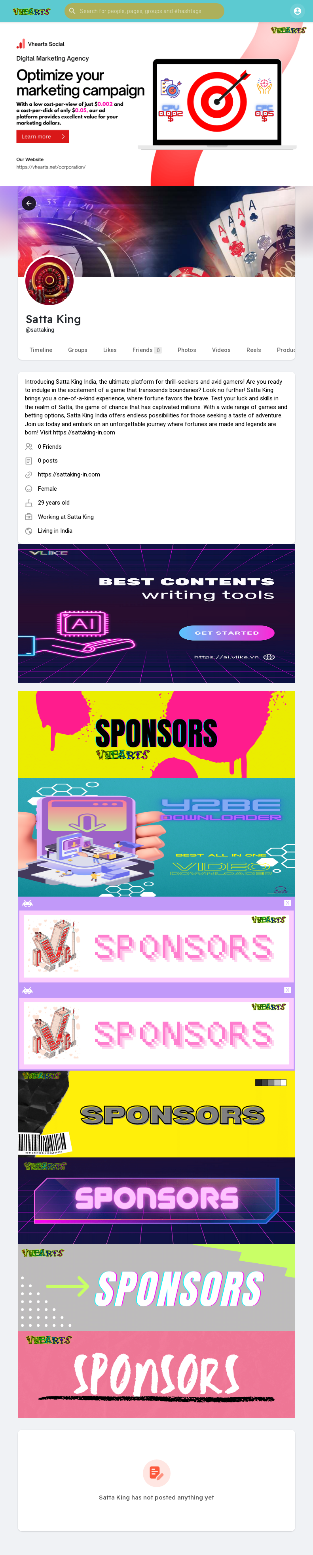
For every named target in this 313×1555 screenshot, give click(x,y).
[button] (144, 11)
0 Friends (50, 446)
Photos (187, 350)
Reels (254, 350)
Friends (147, 350)
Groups (77, 350)
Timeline (41, 350)
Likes (110, 350)
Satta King (80, 516)
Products (289, 350)
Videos (221, 350)
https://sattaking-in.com (69, 474)
